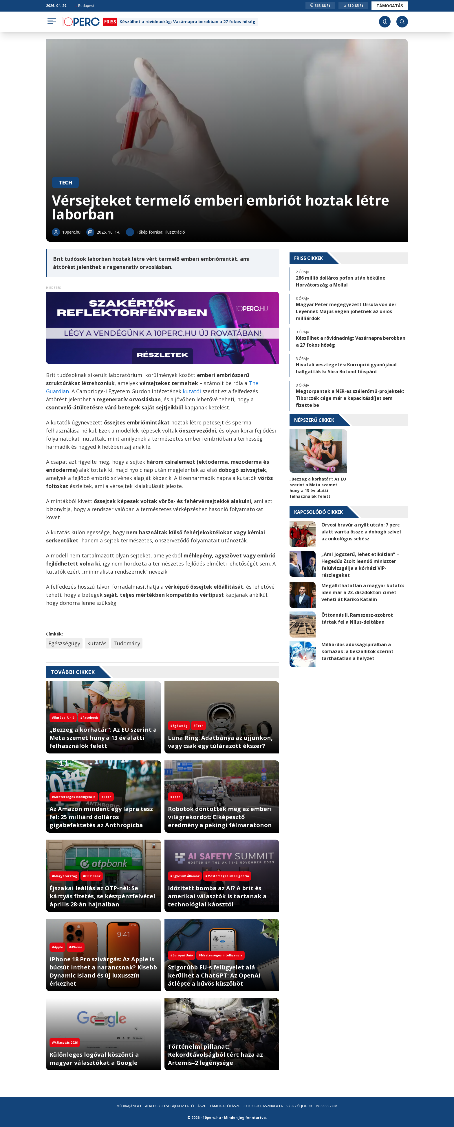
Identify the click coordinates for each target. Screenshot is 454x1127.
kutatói (192, 391)
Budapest (84, 5)
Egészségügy (64, 643)
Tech (65, 182)
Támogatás (389, 5)
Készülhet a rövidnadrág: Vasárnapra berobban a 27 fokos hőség (187, 21)
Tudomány (127, 643)
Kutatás (97, 643)
